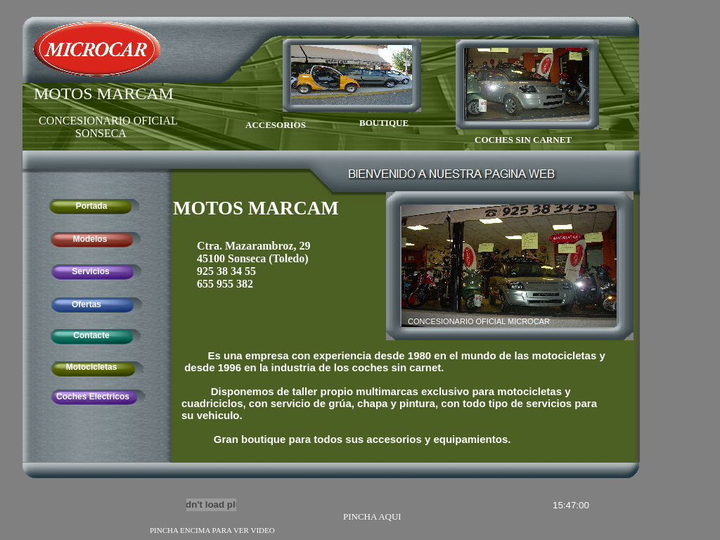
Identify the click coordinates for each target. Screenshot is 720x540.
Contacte (91, 335)
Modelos (90, 239)
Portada (92, 206)
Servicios (90, 271)
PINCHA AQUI (372, 516)
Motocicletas (91, 367)
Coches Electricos (92, 396)
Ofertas (86, 304)
